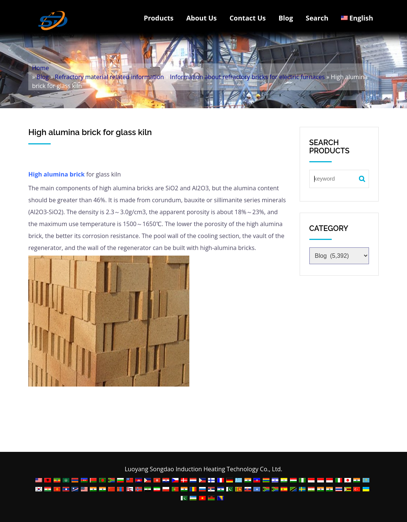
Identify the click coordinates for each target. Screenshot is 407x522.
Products (159, 17)
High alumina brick (56, 174)
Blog (285, 17)
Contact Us (248, 17)
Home (40, 68)
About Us (201, 17)
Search (317, 17)
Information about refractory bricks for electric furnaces (247, 77)
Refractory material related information (109, 77)
